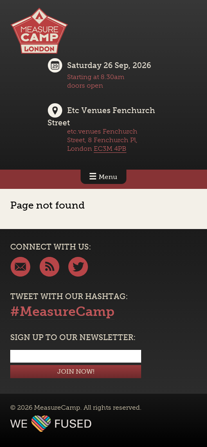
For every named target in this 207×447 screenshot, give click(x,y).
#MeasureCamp (62, 311)
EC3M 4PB (110, 148)
